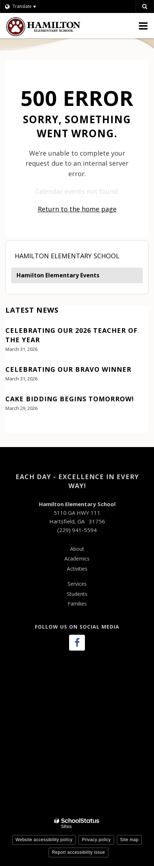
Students (77, 593)
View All (15, 428)
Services (77, 583)
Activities (77, 568)
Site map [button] (129, 839)
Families (77, 603)
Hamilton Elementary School (67, 255)
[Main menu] (143, 25)
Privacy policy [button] (96, 839)
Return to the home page (77, 209)
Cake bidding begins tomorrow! (69, 398)
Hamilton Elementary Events (58, 275)
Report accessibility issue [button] (78, 852)
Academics (77, 558)
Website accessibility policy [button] (44, 839)
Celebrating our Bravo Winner (68, 369)
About (77, 548)
